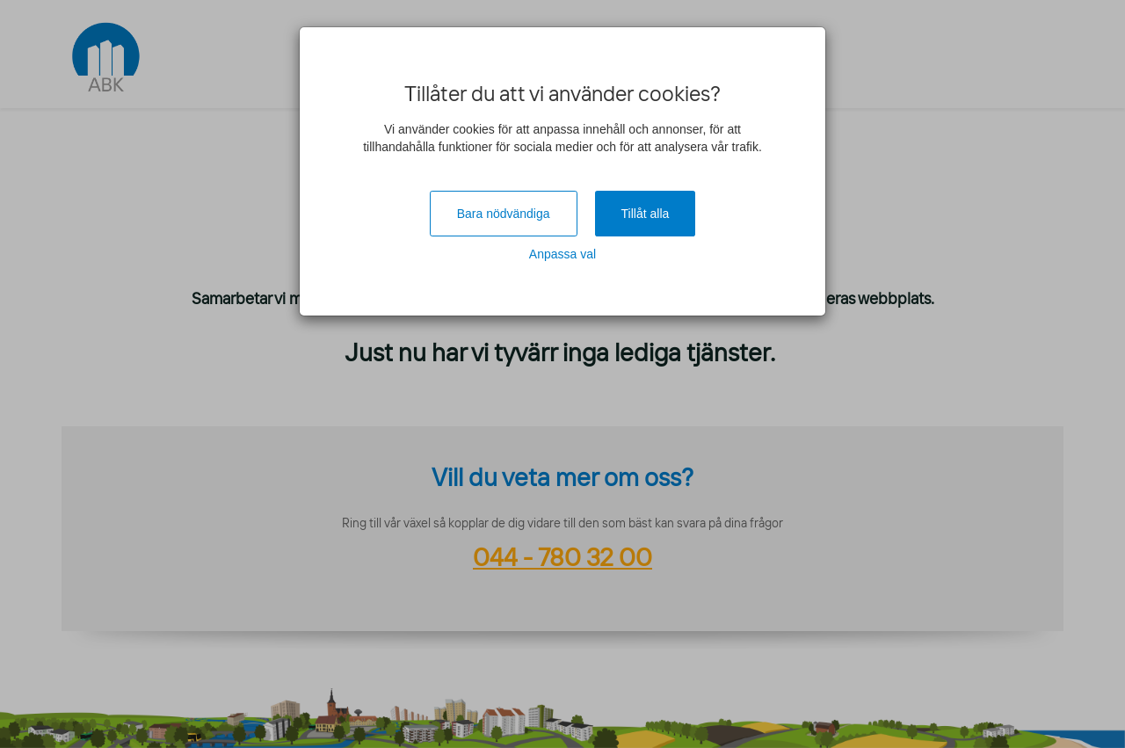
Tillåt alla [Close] (645, 214)
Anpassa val (562, 254)
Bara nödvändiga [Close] (503, 214)
